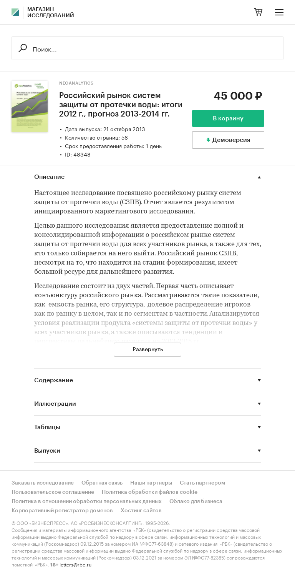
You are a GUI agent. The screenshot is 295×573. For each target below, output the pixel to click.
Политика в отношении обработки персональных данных (87, 501)
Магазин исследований (50, 12)
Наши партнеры (151, 483)
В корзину (228, 118)
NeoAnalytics (76, 83)
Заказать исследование (43, 483)
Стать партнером (202, 483)
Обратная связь (102, 483)
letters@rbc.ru (75, 564)
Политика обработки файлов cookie (149, 492)
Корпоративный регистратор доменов (62, 510)
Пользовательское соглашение (53, 492)
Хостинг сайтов (141, 510)
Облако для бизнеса (195, 501)
